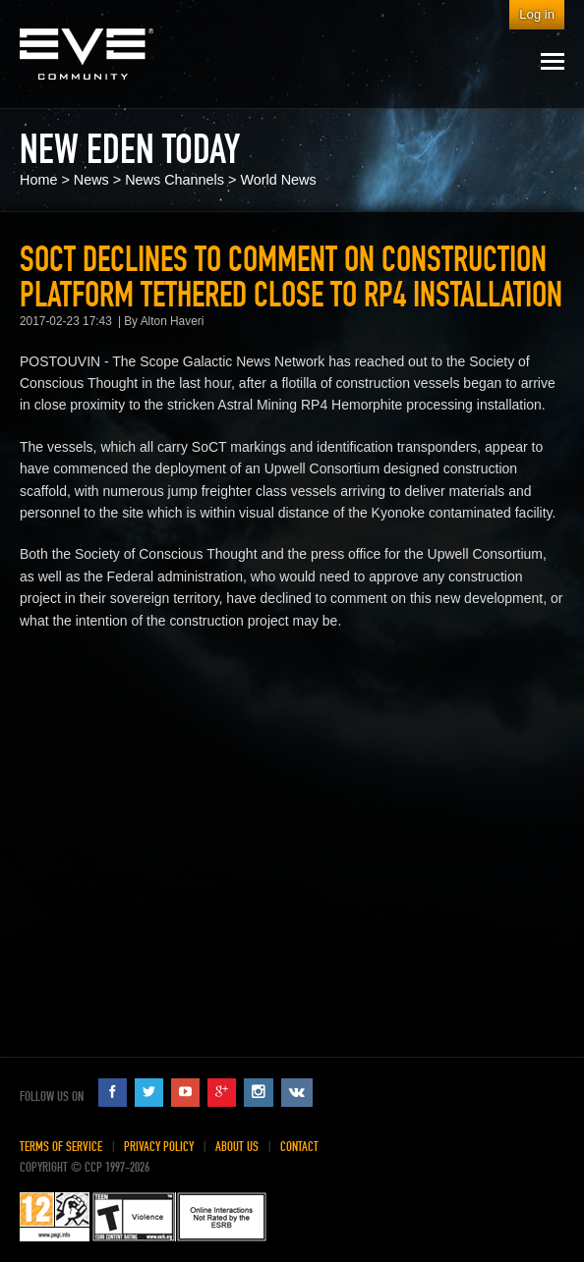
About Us (237, 1146)
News (91, 180)
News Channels (174, 180)
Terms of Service (61, 1146)
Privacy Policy (159, 1146)
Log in (537, 14)
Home (38, 180)
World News (278, 180)
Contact (299, 1146)
